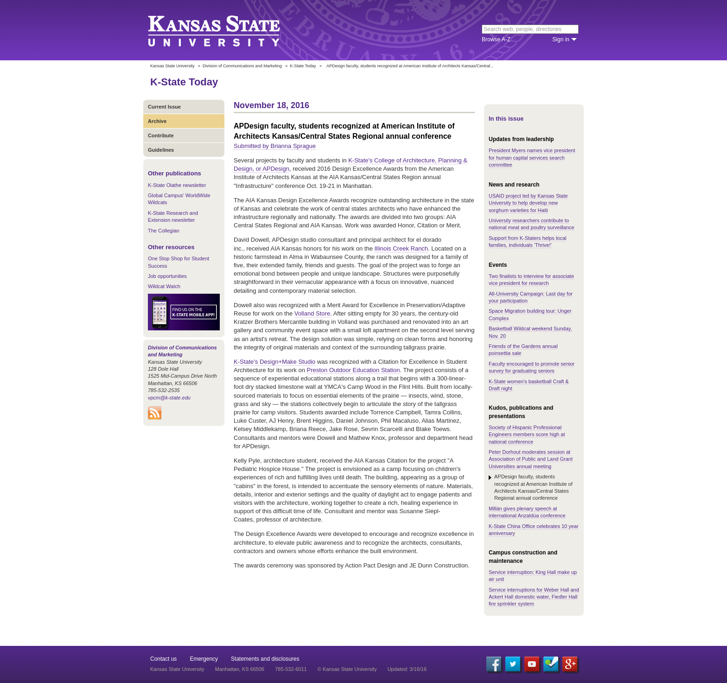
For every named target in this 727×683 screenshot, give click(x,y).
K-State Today (303, 66)
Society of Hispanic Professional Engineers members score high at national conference (527, 435)
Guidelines (161, 150)
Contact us (163, 659)
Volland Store (312, 313)
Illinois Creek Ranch (401, 248)
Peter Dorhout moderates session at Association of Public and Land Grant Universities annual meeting (531, 459)
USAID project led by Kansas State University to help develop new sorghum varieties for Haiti (528, 203)
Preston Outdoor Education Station (353, 370)
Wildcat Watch (164, 286)
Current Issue (164, 107)
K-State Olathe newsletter (177, 185)
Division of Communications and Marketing (242, 66)
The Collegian (163, 230)
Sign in (560, 39)
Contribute (161, 135)
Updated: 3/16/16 (407, 669)
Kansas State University (225, 30)
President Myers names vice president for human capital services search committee (532, 158)
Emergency (204, 659)
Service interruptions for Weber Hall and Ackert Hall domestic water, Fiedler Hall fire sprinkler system (534, 597)
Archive (157, 121)
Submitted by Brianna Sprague (275, 145)
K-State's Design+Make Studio (274, 361)
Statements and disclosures (265, 659)
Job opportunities (167, 276)
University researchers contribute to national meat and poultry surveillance (531, 224)
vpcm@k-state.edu (169, 397)
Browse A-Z (496, 39)
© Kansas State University (347, 669)
